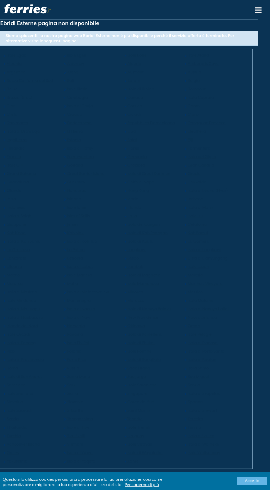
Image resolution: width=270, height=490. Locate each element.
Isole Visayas (139, 444)
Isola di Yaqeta (81, 461)
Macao (13, 275)
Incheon (195, 199)
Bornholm (197, 89)
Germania (137, 156)
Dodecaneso (79, 123)
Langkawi (136, 249)
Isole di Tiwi (78, 427)
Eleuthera (197, 131)
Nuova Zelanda (202, 317)
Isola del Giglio (202, 156)
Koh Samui (198, 232)
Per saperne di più (142, 484)
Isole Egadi (17, 55)
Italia (132, 216)
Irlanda (134, 207)
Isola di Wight (20, 216)
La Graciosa (18, 249)
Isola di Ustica (201, 435)
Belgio (194, 80)
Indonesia (16, 207)
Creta (12, 114)
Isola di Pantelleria (145, 334)
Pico (11, 351)
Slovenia (75, 402)
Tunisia (194, 427)
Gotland (75, 165)
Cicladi (134, 114)
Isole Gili (15, 165)
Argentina (16, 72)
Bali (70, 80)
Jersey (72, 224)
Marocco (136, 300)
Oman (194, 325)
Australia (136, 72)
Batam (133, 80)
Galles (13, 452)
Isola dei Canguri (143, 224)
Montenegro (79, 300)
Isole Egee (76, 55)
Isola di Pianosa (203, 342)
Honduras (76, 190)
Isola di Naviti (80, 317)
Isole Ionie (76, 207)
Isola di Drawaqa (23, 131)
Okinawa (136, 325)
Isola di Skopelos (204, 393)
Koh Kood (16, 232)
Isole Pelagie (200, 334)
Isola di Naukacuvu (25, 317)
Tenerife (135, 419)
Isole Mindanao (21, 300)
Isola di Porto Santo (206, 351)
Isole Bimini (77, 89)
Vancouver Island (23, 444)
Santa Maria (78, 376)
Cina (11, 106)
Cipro (193, 114)
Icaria (132, 199)
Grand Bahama (21, 173)
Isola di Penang (21, 342)
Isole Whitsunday (204, 452)
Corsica (134, 106)
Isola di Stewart (202, 410)
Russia (73, 368)
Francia (14, 156)
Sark (71, 385)
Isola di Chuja (80, 106)
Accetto (252, 480)
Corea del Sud (140, 402)
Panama (75, 334)
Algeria (134, 63)
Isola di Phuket (141, 342)
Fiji (190, 139)
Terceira (195, 419)
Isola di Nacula (81, 309)
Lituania (14, 266)
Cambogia (77, 97)
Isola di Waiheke (203, 444)
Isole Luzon (198, 266)
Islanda (74, 199)
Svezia (13, 419)
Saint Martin (138, 410)
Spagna (195, 402)
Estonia (74, 139)
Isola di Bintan (140, 89)
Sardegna (16, 385)
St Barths (75, 410)
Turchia (14, 435)
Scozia (194, 385)
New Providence (142, 317)
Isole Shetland (20, 393)
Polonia (74, 351)
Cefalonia (197, 224)
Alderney (75, 63)
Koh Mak (75, 232)
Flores (133, 148)
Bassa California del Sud (30, 80)
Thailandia (17, 427)
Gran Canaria (201, 165)
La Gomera (198, 241)
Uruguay (135, 435)
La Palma (76, 249)
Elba (131, 131)
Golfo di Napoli (141, 182)
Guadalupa (18, 182)
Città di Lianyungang (208, 258)
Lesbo (133, 258)
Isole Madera (79, 275)
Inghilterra (17, 139)
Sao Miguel (198, 376)
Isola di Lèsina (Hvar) (208, 190)
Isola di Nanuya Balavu (149, 309)
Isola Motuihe (200, 300)
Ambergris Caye (203, 63)
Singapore (137, 393)
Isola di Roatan (202, 359)
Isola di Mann (200, 207)
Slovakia (15, 402)
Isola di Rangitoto (144, 359)
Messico (195, 292)
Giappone (16, 224)
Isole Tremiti (138, 427)
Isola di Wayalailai (145, 452)
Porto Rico (76, 359)
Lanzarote (16, 258)
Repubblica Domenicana (151, 123)
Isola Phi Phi (78, 342)
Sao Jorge (136, 376)
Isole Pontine (139, 351)
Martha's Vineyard (205, 283)
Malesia (195, 275)
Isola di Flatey (80, 148)
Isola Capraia (201, 97)
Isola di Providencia (25, 359)
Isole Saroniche (141, 385)
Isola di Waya (80, 452)
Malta (72, 283)
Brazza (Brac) (19, 97)
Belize (12, 89)
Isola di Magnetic (143, 275)
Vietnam (75, 444)
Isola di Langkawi (204, 249)
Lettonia (75, 258)
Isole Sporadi (19, 410)
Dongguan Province (207, 123)
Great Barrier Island (86, 173)
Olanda (14, 190)
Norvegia (76, 325)
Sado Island (138, 368)
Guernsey (76, 182)
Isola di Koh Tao (82, 241)
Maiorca (15, 283)
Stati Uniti (76, 435)
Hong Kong (138, 190)
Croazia (74, 114)
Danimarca (17, 123)
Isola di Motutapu (23, 309)
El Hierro (75, 131)
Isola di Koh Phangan (147, 232)
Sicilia (72, 393)
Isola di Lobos (80, 266)
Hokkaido (197, 182)
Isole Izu (195, 216)
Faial (132, 139)
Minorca (135, 292)
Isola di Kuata (140, 241)
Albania (14, 63)
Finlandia (16, 148)
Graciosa (136, 165)
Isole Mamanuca (143, 283)
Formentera (199, 148)
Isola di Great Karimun (148, 173)
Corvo (194, 106)
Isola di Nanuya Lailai (208, 309)
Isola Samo (198, 368)
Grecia (194, 173)
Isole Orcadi (18, 334)
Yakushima (17, 461)
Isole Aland (198, 55)
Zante (132, 461)
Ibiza (11, 199)
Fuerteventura (80, 156)
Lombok (135, 266)
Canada (135, 97)
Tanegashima (80, 419)
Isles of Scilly (78, 216)
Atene (72, 72)
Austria (194, 72)
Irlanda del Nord (22, 325)
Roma (12, 368)
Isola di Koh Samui (24, 241)
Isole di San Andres (24, 376)
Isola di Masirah (22, 292)
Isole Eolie (136, 55)
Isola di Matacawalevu (88, 292)
